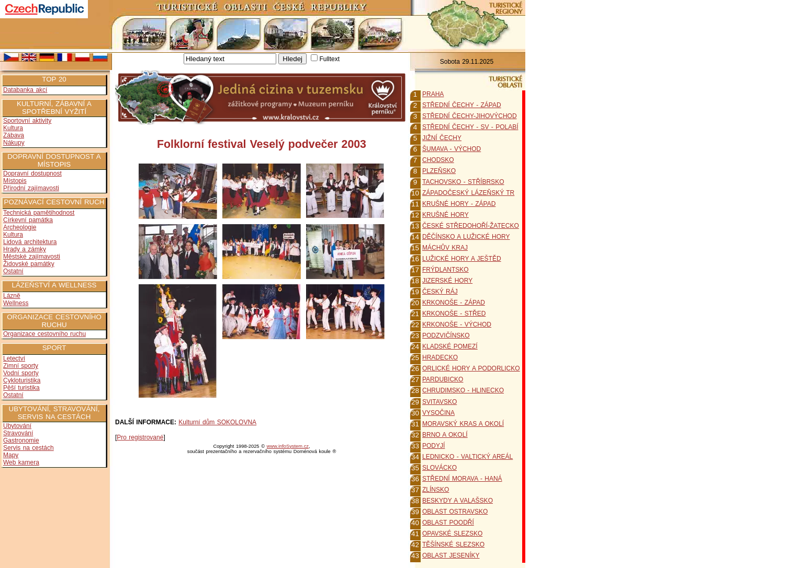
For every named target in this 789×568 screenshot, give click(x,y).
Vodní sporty (21, 373)
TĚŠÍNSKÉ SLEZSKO (453, 544)
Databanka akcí (25, 90)
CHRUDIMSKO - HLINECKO (463, 390)
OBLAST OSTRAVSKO (455, 511)
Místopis (15, 180)
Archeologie (19, 227)
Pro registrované (140, 437)
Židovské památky (28, 264)
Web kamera (21, 462)
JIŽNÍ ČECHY (441, 138)
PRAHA (433, 94)
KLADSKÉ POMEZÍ (450, 346)
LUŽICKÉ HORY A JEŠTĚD (461, 258)
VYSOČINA (438, 412)
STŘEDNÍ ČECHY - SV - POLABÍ (470, 127)
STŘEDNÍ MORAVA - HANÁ (462, 478)
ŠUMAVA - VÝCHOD (451, 149)
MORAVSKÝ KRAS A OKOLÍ (463, 423)
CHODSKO (438, 160)
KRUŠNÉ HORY (445, 214)
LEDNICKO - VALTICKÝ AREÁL (467, 456)
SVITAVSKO (439, 401)
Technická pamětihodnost (38, 212)
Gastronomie (21, 440)
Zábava (13, 135)
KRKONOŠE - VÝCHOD (456, 324)
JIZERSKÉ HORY (447, 280)
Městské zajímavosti (31, 256)
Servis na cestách (28, 447)
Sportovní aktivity (27, 120)
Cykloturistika (21, 380)
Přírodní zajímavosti (31, 188)
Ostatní (13, 271)
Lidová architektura (30, 242)
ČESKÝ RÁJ (440, 291)
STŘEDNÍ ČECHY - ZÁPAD (461, 105)
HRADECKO (440, 357)
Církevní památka (28, 220)
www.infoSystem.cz (288, 446)
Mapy (10, 455)
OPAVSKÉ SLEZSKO (452, 533)
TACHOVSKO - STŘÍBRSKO (463, 182)
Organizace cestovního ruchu (44, 334)
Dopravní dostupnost (32, 173)
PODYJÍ (433, 445)
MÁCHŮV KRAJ (445, 247)
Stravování (18, 433)
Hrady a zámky (24, 249)
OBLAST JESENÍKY (451, 555)
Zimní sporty (20, 365)
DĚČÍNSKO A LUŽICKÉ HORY (466, 236)
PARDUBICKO (442, 379)
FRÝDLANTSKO (445, 269)
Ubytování (17, 426)
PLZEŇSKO (439, 171)
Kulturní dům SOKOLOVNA (217, 422)
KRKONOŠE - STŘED (454, 313)
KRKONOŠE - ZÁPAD (453, 302)
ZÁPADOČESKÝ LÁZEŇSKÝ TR (468, 192)
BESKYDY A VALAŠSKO (457, 500)
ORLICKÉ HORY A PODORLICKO (471, 368)
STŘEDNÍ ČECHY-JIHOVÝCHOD (469, 116)
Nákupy (14, 142)
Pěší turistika (21, 387)
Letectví (14, 358)
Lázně (11, 295)
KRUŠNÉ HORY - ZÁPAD (458, 203)
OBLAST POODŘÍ (448, 522)
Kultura (13, 128)
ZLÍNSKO (435, 489)
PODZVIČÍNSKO (446, 335)
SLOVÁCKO (439, 467)
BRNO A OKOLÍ (445, 434)
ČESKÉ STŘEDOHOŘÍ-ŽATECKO (470, 225)
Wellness (15, 303)
